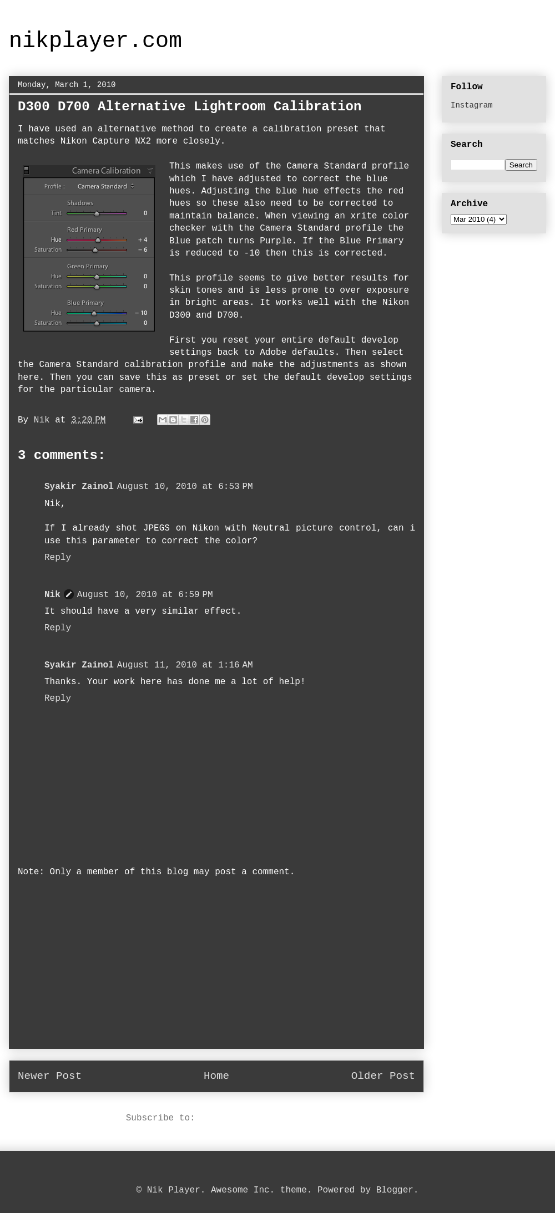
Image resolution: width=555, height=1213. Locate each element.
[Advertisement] (216, 970)
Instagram (472, 105)
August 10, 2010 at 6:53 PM (185, 487)
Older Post (383, 1076)
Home (216, 1076)
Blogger (394, 1190)
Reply (57, 558)
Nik (52, 595)
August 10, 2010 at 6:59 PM (145, 595)
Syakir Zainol (79, 487)
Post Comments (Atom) (253, 1118)
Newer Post (50, 1076)
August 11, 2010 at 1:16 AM (185, 665)
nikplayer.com (95, 41)
